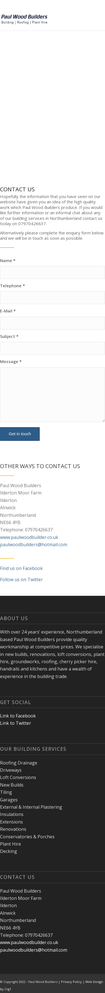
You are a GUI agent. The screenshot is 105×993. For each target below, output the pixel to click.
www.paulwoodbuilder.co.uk (29, 550)
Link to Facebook (18, 716)
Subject (9, 336)
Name (7, 260)
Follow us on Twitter (21, 592)
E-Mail (8, 311)
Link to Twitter (15, 723)
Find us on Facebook (21, 581)
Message (11, 361)
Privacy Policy (71, 982)
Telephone (12, 285)
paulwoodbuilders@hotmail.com (33, 557)
